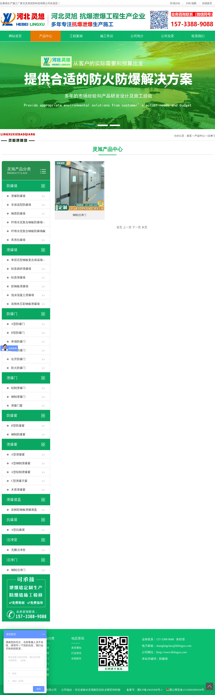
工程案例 (76, 36)
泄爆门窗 (17, 405)
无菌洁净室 (18, 549)
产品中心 (45, 36)
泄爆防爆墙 (18, 195)
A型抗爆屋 (18, 529)
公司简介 (137, 36)
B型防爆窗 (18, 425)
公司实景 (167, 36)
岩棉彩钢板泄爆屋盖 (24, 509)
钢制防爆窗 (18, 434)
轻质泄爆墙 (18, 277)
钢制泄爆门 (18, 396)
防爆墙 (12, 186)
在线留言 (207, 3)
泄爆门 (12, 378)
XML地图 (191, 3)
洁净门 (211, 135)
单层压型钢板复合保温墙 (27, 259)
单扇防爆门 (18, 341)
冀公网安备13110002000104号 (186, 689)
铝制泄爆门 (18, 387)
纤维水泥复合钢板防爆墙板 (28, 231)
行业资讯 (76, 653)
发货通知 (76, 647)
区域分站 (175, 3)
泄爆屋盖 (14, 500)
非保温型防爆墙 (21, 204)
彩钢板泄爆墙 (19, 286)
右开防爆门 (18, 359)
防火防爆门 (18, 367)
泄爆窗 (12, 444)
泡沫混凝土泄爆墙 (22, 295)
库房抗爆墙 (18, 239)
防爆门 (12, 314)
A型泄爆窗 (18, 454)
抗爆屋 (12, 520)
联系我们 (198, 36)
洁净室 (12, 540)
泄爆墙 (12, 250)
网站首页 (15, 36)
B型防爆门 (18, 332)
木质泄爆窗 (18, 489)
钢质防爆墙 (18, 213)
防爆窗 (12, 415)
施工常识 (106, 36)
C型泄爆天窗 (19, 480)
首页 (189, 135)
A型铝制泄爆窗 (20, 472)
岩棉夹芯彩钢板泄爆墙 (25, 303)
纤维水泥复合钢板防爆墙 (27, 222)
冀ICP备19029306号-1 (150, 689)
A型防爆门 (18, 323)
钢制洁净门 (18, 569)
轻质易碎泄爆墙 (21, 268)
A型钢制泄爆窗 (20, 463)
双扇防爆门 (18, 350)
